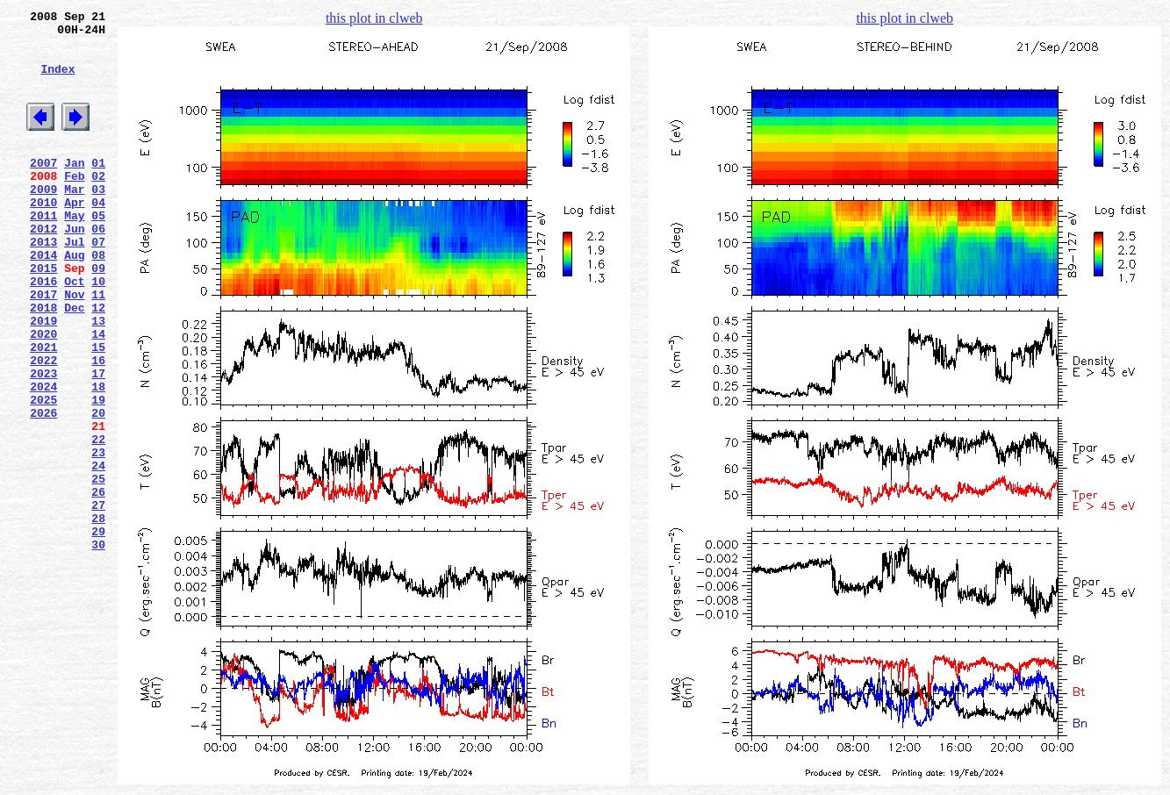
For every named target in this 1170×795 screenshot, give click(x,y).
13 (98, 378)
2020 (43, 394)
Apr (74, 236)
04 (98, 236)
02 (98, 204)
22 (98, 520)
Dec (74, 362)
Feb (74, 204)
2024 (43, 457)
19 (98, 473)
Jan (74, 189)
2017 (43, 347)
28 (98, 615)
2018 (43, 362)
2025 (43, 473)
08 (98, 299)
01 (98, 189)
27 (98, 599)
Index (57, 82)
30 (98, 647)
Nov (74, 347)
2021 (43, 410)
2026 (43, 489)
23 (98, 536)
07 (98, 283)
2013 (43, 283)
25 (98, 568)
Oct (74, 331)
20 (98, 489)
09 (98, 315)
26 (98, 583)
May (74, 252)
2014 (43, 299)
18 (98, 457)
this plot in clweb (374, 18)
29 (98, 631)
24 (98, 552)
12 (98, 362)
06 (98, 268)
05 (98, 252)
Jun (74, 268)
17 (98, 441)
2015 (43, 315)
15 (98, 410)
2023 (43, 441)
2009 (43, 220)
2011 (43, 252)
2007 (43, 189)
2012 (43, 268)
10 (98, 331)
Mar (74, 220)
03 (98, 220)
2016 (43, 331)
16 (98, 425)
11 (98, 347)
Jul (74, 283)
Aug (74, 299)
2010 (43, 236)
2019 (43, 378)
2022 (43, 425)
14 (98, 394)
